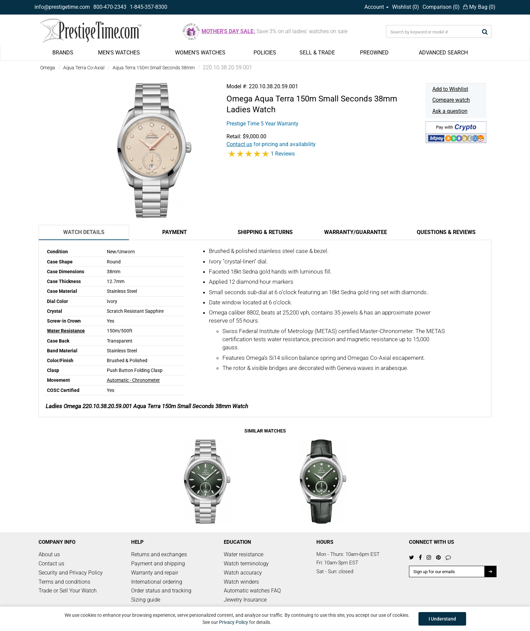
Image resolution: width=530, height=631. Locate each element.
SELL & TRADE (317, 52)
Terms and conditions (64, 582)
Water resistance (243, 554)
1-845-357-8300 (148, 7)
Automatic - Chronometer (133, 380)
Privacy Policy (233, 622)
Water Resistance (66, 330)
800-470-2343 (109, 7)
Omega (47, 67)
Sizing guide (145, 600)
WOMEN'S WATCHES (200, 52)
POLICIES (265, 52)
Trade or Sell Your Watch (68, 590)
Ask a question (449, 111)
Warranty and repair (154, 572)
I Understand (442, 619)
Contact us (51, 563)
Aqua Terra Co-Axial (83, 67)
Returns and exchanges (159, 554)
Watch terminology (246, 563)
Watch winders (241, 582)
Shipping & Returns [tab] (265, 232)
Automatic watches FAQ (252, 590)
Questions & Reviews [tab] (446, 232)
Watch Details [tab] (83, 232)
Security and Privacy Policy (71, 572)
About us (49, 554)
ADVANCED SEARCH (443, 52)
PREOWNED (374, 52)
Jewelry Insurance (245, 600)
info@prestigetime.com (62, 7)
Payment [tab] (174, 232)
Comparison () (441, 7)
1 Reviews (283, 153)
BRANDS (62, 52)
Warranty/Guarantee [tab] (355, 232)
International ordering (156, 582)
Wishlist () (405, 7)
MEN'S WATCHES (119, 52)
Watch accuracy (243, 572)
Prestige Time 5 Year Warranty (262, 123)
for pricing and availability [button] (271, 144)
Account (376, 7)
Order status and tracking (161, 590)
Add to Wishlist (450, 89)
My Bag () (479, 7)
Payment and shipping (158, 563)
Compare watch (451, 100)
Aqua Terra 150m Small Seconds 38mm (154, 67)
